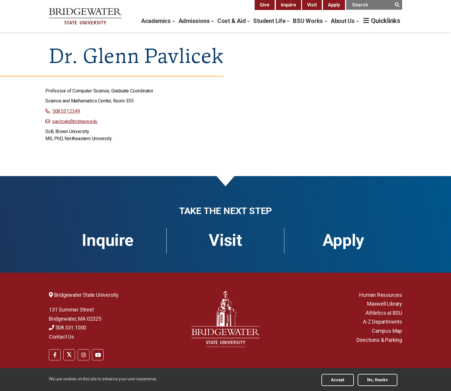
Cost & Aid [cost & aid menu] (232, 20)
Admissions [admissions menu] (194, 20)
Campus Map (387, 331)
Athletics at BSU (384, 313)
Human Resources (380, 295)
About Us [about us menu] (343, 20)
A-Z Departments (382, 322)
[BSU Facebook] (55, 354)
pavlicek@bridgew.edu (74, 121)
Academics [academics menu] (156, 20)
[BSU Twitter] (69, 354)
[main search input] (374, 5)
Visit (312, 5)
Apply (334, 5)
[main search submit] (397, 5)
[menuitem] (55, 354)
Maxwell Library (384, 304)
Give (265, 5)
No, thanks (377, 379)
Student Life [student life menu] (270, 20)
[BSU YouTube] (98, 354)
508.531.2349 (66, 111)
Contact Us (61, 337)
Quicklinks (385, 20)
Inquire (288, 5)
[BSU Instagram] (83, 354)
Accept (337, 379)
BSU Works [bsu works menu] (308, 20)
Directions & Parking (379, 340)
